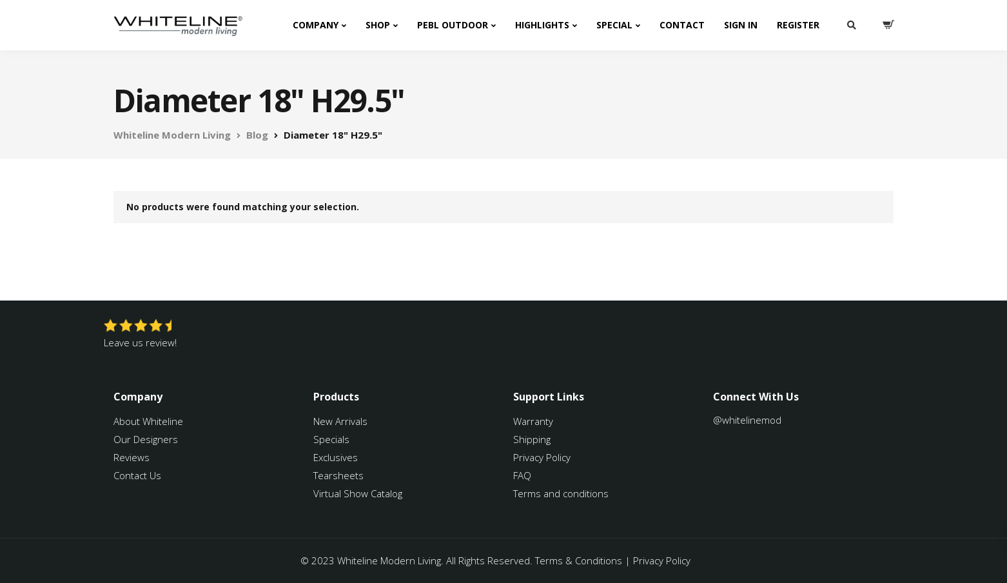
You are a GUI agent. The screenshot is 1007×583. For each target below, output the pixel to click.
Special (614, 25)
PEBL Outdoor (452, 25)
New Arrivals (340, 421)
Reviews (131, 457)
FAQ (522, 475)
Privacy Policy (542, 457)
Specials (331, 439)
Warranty (534, 421)
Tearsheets (338, 475)
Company (315, 25)
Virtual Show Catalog (359, 493)
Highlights (542, 25)
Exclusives (335, 457)
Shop (378, 25)
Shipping (532, 439)
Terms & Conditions (578, 560)
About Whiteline (148, 421)
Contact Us (137, 475)
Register (798, 25)
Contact (682, 25)
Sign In (741, 25)
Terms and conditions (561, 493)
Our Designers (145, 439)
